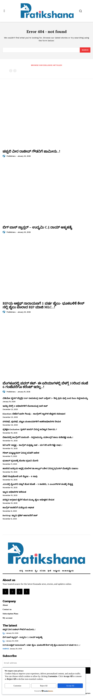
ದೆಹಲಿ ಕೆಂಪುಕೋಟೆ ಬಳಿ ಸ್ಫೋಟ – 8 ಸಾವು (20, 476)
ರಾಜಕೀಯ (6, 649)
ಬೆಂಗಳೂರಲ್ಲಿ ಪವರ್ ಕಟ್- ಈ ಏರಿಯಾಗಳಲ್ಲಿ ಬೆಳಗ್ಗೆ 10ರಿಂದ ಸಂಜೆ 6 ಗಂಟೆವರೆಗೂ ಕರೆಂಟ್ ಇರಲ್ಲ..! (45, 385)
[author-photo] (4, 156)
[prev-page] (10, 70)
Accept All (70, 686)
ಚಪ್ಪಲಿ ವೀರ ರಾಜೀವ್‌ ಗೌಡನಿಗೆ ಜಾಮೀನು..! (31, 151)
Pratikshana (10, 156)
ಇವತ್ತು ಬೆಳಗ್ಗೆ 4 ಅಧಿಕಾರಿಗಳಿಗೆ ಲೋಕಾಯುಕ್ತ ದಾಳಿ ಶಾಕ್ (25, 406)
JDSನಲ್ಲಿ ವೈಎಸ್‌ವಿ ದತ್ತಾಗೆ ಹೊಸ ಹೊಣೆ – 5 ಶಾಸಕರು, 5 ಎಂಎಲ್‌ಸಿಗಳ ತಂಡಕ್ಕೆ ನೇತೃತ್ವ (38, 484)
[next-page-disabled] (14, 70)
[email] (46, 663)
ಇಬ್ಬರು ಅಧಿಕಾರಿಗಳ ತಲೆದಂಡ (14, 492)
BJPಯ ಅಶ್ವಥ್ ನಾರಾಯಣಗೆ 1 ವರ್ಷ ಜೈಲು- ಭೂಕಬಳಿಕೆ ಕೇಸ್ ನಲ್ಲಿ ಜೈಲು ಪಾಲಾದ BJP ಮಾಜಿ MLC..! (43, 305)
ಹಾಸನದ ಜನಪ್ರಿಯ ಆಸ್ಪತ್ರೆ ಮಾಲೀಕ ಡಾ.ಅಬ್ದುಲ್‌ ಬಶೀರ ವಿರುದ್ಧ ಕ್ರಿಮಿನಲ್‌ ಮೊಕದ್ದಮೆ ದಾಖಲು (40, 468)
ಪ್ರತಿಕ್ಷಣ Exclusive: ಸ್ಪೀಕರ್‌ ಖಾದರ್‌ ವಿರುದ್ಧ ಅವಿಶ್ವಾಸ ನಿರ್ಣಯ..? (30, 429)
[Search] (85, 50)
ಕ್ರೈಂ (4, 633)
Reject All (43, 686)
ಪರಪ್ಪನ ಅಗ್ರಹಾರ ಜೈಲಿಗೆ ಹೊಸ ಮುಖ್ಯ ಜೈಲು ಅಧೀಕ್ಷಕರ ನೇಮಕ (28, 500)
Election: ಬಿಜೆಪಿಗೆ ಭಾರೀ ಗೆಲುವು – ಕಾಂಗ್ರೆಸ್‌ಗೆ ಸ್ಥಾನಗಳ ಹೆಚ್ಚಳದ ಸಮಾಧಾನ (34, 414)
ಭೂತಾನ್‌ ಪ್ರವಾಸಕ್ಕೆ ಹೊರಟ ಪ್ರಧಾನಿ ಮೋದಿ (20, 460)
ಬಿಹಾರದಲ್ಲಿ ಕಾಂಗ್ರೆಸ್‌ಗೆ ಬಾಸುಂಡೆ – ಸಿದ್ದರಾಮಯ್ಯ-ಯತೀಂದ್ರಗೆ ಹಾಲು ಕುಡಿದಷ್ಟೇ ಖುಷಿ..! (38, 437)
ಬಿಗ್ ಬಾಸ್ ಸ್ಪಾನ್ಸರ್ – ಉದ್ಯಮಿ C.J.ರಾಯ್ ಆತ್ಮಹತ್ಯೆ (37, 227)
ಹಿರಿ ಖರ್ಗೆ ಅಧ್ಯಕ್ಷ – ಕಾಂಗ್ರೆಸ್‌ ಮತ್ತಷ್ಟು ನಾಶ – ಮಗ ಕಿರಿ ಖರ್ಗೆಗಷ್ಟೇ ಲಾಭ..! (32, 445)
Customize (17, 686)
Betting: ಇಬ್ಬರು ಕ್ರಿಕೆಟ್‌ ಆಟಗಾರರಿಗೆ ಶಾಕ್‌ (20, 515)
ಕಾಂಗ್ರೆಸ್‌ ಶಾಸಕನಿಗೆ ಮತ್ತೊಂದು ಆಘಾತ (18, 507)
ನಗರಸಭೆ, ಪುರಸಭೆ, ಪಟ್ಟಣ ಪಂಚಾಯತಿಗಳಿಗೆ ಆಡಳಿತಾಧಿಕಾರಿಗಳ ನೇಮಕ (32, 421)
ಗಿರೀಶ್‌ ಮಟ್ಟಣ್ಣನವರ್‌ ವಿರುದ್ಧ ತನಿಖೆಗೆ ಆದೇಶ (21, 453)
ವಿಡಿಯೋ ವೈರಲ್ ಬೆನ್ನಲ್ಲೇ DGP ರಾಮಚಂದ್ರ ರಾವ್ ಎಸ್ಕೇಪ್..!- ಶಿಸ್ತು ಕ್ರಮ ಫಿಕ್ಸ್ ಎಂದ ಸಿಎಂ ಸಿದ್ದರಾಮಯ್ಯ (45, 398)
